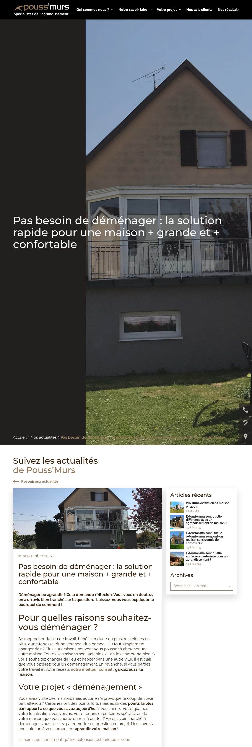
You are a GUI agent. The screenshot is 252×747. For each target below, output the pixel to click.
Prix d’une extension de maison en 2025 (207, 504)
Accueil (20, 437)
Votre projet (170, 9)
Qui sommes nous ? (95, 9)
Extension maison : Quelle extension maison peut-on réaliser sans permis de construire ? (204, 538)
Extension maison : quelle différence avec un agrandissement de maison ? (206, 520)
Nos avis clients (199, 10)
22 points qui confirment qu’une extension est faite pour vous (74, 739)
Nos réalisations (234, 9)
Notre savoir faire (136, 9)
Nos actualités (44, 437)
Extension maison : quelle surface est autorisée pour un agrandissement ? (207, 556)
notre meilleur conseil (91, 669)
